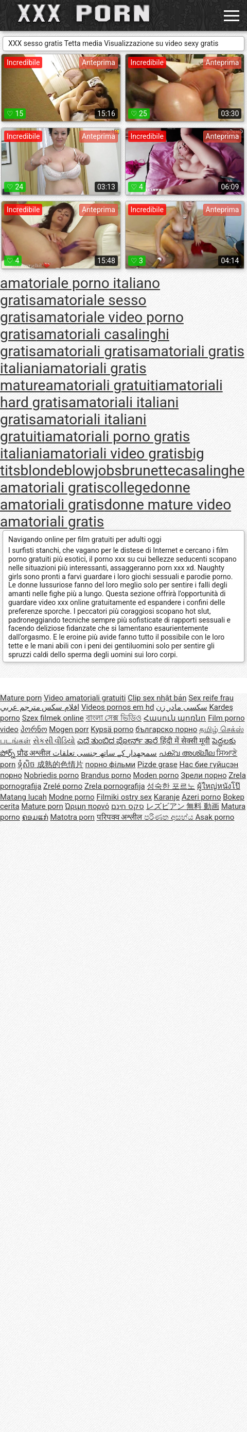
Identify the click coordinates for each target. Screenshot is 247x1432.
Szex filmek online (53, 718)
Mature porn (21, 698)
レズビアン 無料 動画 (182, 806)
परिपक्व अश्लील (120, 817)
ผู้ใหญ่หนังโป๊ (218, 786)
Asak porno (215, 817)
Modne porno (72, 797)
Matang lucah (23, 797)
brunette (148, 470)
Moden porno (156, 775)
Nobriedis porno (51, 775)
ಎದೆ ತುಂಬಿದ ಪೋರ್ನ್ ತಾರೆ (118, 740)
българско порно (166, 729)
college (127, 487)
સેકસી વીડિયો (54, 740)
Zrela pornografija (114, 786)
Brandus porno (106, 775)
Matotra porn (72, 817)
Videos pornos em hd (117, 707)
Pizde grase (157, 764)
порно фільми (110, 764)
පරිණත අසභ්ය (169, 817)
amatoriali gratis (88, 351)
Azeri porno (201, 797)
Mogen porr (69, 729)
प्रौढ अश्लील (34, 753)
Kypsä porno (112, 729)
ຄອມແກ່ (35, 817)
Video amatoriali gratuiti (85, 698)
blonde (42, 470)
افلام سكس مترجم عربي (39, 707)
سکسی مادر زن (181, 707)
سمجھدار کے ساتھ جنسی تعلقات (104, 753)
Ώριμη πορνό (87, 806)
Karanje (167, 797)
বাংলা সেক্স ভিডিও (114, 718)
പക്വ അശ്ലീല (187, 753)
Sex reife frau (211, 698)
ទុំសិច (27, 764)
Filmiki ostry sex (124, 797)
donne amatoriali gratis (95, 496)
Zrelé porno (62, 786)
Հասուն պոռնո (175, 718)
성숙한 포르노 (171, 786)
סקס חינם (127, 806)
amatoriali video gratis (113, 453)
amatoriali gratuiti (101, 385)
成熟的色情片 (60, 764)
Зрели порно (203, 775)
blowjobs (92, 470)
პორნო (34, 729)
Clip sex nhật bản (157, 698)
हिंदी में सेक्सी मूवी (185, 740)
